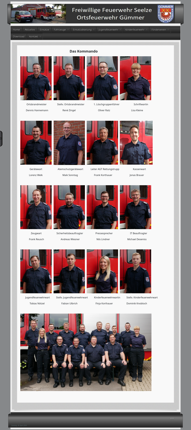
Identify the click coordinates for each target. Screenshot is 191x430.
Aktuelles (30, 29)
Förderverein (159, 29)
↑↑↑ (172, 418)
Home (16, 29)
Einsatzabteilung (82, 29)
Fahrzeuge (60, 29)
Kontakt (33, 36)
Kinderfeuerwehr (134, 29)
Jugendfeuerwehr (108, 29)
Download (18, 36)
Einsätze (44, 29)
